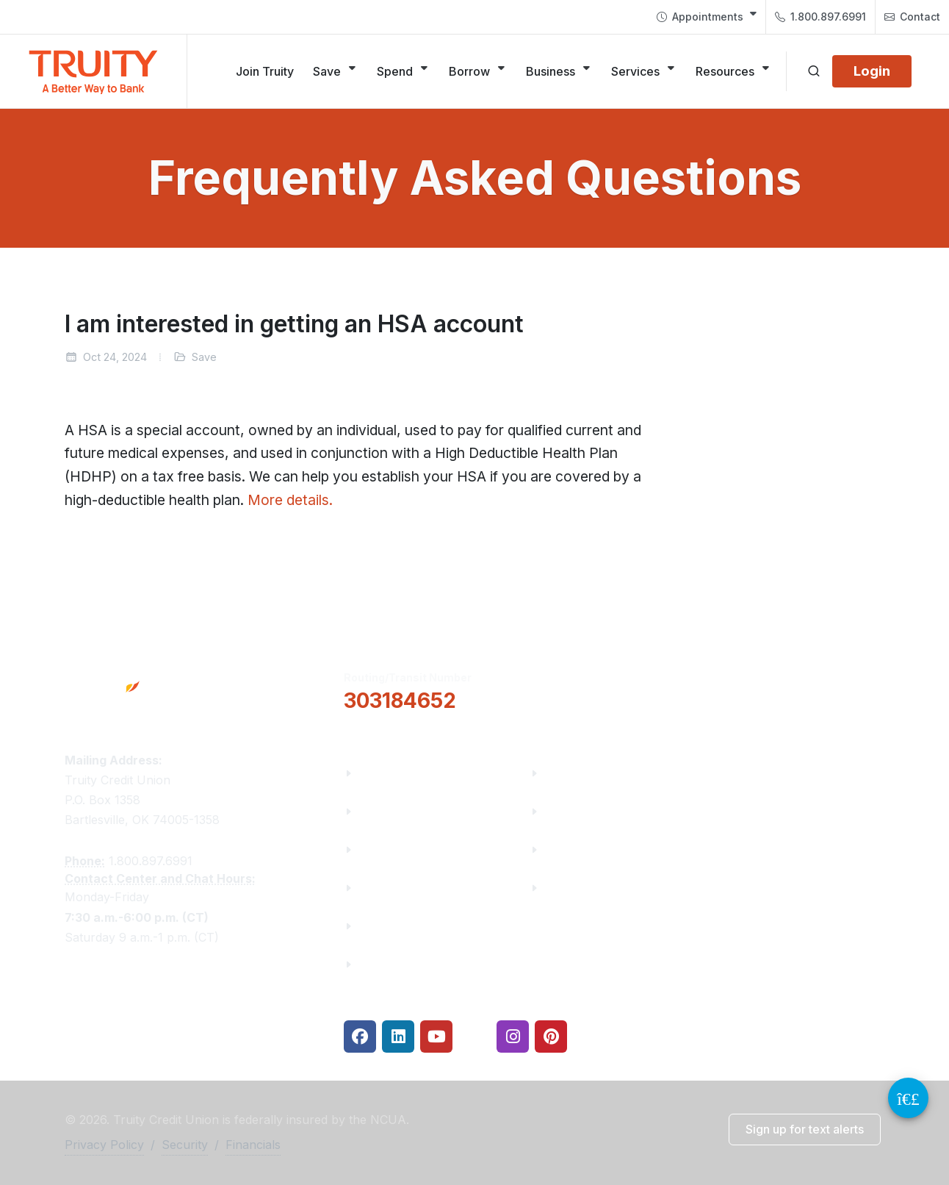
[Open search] (814, 71)
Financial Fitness (593, 773)
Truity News (393, 811)
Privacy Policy (104, 1144)
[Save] (335, 71)
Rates (561, 849)
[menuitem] (706, 17)
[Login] (872, 71)
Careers (381, 849)
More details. (290, 500)
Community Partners (419, 887)
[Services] (643, 71)
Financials (388, 964)
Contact (912, 17)
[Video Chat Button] (908, 1098)
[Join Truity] (265, 71)
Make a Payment (593, 811)
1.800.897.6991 (820, 17)
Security (185, 1144)
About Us (385, 773)
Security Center (589, 887)
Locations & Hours (787, 688)
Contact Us (390, 926)
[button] (603, 689)
